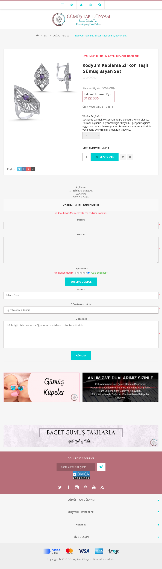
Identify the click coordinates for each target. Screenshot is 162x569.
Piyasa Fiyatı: (92, 88)
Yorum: (81, 234)
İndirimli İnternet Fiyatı (98, 94)
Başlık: (81, 219)
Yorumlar (81, 194)
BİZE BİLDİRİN (81, 197)
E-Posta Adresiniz (81, 304)
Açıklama (81, 187)
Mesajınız (81, 318)
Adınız (81, 289)
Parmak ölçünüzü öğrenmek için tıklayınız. (106, 123)
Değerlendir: (81, 268)
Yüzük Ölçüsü (91, 116)
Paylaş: (11, 169)
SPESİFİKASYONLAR (81, 190)
